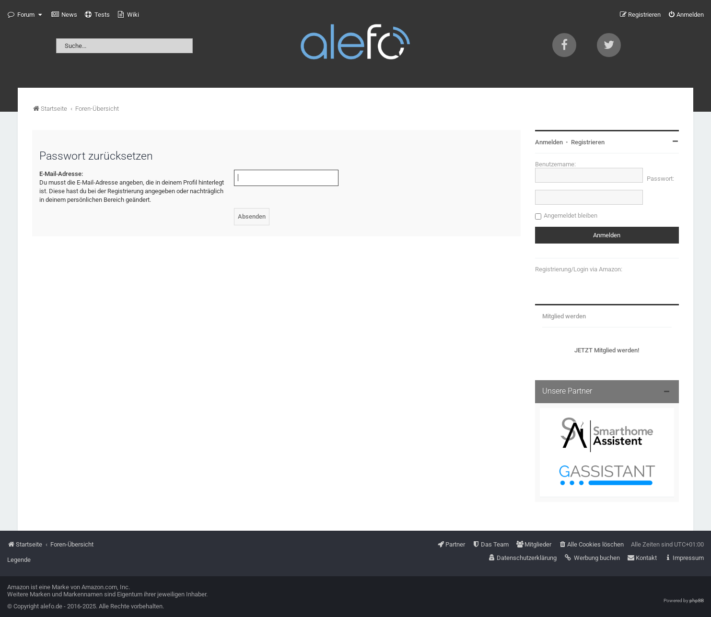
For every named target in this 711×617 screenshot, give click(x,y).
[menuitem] (64, 15)
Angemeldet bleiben (570, 215)
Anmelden (549, 142)
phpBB (696, 600)
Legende (19, 559)
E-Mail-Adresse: (61, 173)
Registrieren (588, 142)
